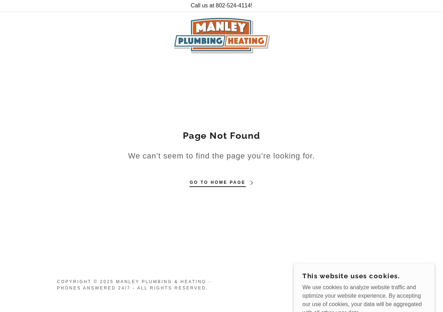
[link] (221, 35)
